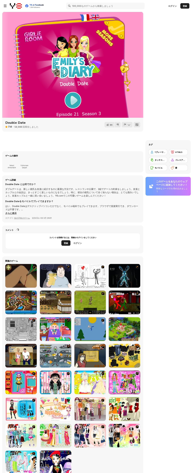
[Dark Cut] (21, 276)
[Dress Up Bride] (90, 382)
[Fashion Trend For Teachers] (90, 409)
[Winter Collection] (21, 435)
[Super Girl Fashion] (124, 409)
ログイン (172, 6)
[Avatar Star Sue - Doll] (21, 382)
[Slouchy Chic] (124, 435)
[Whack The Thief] (21, 329)
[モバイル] (158, 168)
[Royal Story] (124, 329)
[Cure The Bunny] (124, 276)
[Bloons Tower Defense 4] (21, 302)
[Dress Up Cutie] (55, 382)
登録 (185, 6)
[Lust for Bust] (21, 356)
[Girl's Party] (55, 409)
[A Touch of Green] (124, 382)
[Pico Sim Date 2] (124, 356)
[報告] (127, 124)
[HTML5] (178, 152)
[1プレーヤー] (158, 152)
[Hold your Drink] (55, 276)
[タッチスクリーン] (158, 160)
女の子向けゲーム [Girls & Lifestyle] (22, 218)
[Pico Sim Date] (90, 356)
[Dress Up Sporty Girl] (90, 435)
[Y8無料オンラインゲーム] (16, 6)
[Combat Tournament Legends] (124, 302)
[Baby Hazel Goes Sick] (55, 329)
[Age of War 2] (55, 302)
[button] (11, 213)
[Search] (69, 6)
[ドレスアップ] (178, 160)
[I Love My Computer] (90, 276)
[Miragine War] (90, 302)
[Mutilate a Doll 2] (90, 329)
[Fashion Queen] (21, 409)
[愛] (178, 168)
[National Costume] (55, 435)
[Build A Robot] (55, 356)
